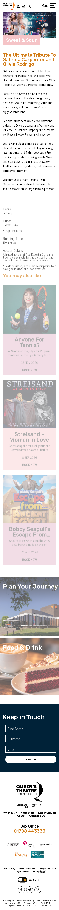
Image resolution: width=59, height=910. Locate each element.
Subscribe (30, 759)
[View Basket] (23, 5)
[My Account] (18, 5)
